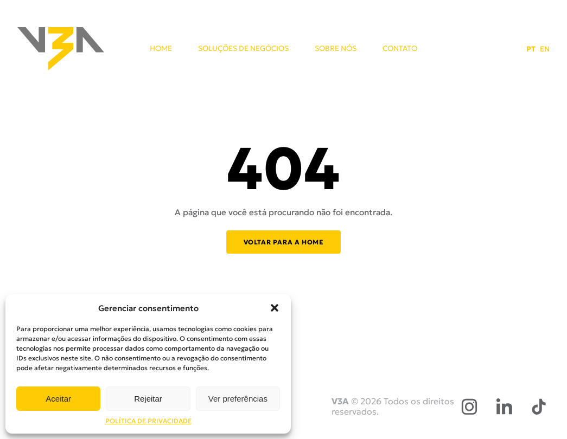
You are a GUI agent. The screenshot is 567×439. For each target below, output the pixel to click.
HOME (161, 49)
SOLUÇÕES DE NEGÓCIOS (243, 49)
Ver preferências (237, 398)
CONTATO (400, 49)
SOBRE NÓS (335, 49)
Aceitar (58, 398)
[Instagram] (469, 406)
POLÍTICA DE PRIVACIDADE (148, 421)
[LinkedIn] (504, 406)
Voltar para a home (284, 242)
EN (545, 49)
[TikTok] (539, 406)
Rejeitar (148, 398)
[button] (274, 307)
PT (531, 49)
